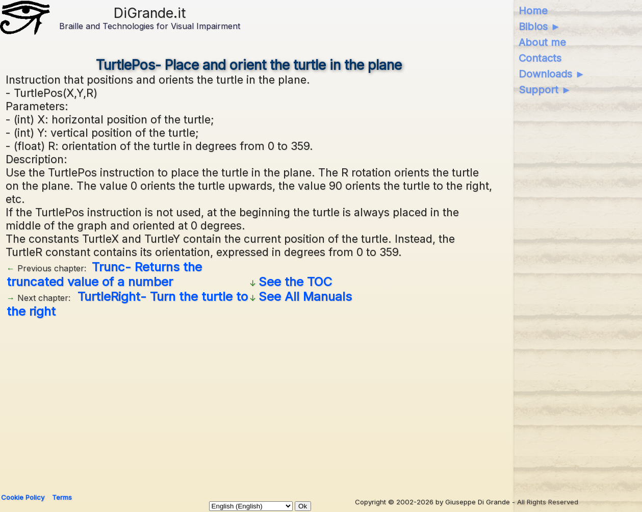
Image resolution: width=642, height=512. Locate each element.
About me (542, 42)
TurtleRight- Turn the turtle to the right (127, 304)
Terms (62, 497)
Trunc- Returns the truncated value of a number (104, 274)
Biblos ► (540, 26)
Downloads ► (552, 74)
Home (533, 11)
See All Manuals (305, 296)
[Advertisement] (312, 401)
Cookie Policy (22, 497)
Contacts (540, 58)
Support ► (545, 90)
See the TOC (295, 281)
